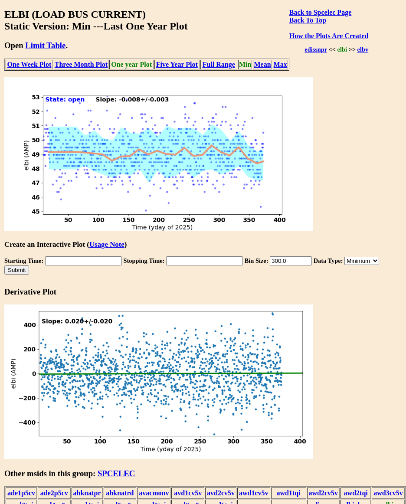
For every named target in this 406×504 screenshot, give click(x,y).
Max (280, 64)
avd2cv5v (221, 493)
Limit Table (45, 45)
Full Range (219, 64)
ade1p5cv (21, 493)
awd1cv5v (253, 493)
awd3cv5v (388, 493)
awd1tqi (288, 493)
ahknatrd (120, 493)
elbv (363, 49)
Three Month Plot (81, 64)
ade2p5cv (54, 493)
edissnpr (315, 49)
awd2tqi (356, 493)
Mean (262, 64)
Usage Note (106, 244)
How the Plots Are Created (328, 35)
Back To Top (307, 20)
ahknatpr (87, 493)
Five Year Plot (177, 64)
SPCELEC (116, 473)
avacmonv (154, 493)
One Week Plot (29, 64)
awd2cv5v (323, 493)
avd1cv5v (188, 493)
